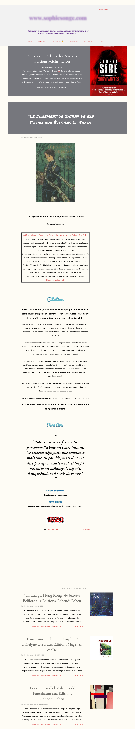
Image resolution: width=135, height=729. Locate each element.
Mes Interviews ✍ (57, 41)
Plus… (102, 41)
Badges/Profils (42, 41)
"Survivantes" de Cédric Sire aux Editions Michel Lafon (52, 58)
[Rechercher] (103, 10)
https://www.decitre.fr (55, 280)
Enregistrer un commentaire (55, 87)
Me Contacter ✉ (89, 41)
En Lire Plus (79, 627)
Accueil (30, 41)
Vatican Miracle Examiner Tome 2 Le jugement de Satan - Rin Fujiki (55, 235)
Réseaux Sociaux (74, 41)
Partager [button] (40, 87)
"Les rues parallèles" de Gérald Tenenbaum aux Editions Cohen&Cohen (52, 693)
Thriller (51, 530)
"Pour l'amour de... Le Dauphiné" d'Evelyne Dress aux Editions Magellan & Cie (51, 644)
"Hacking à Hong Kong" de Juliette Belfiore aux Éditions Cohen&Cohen (52, 597)
